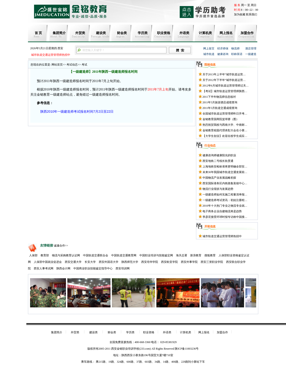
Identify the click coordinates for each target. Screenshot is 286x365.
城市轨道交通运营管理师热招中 (49, 54)
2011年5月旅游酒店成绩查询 (220, 102)
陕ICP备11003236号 (187, 348)
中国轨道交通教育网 (123, 255)
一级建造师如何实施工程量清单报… (225, 194)
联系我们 (251, 14)
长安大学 (90, 262)
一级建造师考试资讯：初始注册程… (225, 200)
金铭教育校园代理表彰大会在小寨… (225, 130)
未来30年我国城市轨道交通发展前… (225, 172)
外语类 (184, 33)
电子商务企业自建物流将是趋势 (222, 211)
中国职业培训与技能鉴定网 (156, 255)
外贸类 (80, 33)
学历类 (143, 33)
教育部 (45, 255)
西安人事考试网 (43, 268)
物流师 (235, 48)
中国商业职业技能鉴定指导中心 (93, 268)
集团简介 (59, 33)
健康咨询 (222, 54)
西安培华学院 (149, 262)
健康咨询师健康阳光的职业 (219, 155)
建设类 (101, 33)
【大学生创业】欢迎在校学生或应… (225, 136)
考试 (84, 64)
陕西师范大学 (129, 262)
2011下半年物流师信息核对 (219, 96)
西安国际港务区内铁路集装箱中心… (225, 183)
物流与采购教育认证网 (66, 255)
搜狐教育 (210, 255)
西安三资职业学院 (212, 262)
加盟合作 (247, 33)
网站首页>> (59, 64)
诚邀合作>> (61, 245)
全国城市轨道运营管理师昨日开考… (225, 113)
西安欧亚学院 (169, 262)
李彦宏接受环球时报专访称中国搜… (225, 217)
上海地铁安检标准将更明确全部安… (225, 166)
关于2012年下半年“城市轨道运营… (224, 80)
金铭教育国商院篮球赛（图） (221, 119)
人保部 (33, 255)
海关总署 (181, 255)
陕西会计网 (63, 268)
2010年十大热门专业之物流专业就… (225, 205)
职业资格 (163, 33)
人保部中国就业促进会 (48, 262)
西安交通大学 (73, 262)
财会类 (122, 33)
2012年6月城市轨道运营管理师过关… (226, 85)
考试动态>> (73, 64)
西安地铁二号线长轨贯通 (218, 161)
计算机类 (205, 33)
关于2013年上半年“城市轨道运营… (224, 74)
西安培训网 (123, 268)
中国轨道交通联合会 (95, 255)
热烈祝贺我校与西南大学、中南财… (225, 124)
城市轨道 (208, 54)
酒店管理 (250, 48)
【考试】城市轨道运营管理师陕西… (225, 91)
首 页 (38, 33)
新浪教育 (195, 255)
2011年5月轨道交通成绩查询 (220, 108)
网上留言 (208, 48)
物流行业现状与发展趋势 (218, 189)
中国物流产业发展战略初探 (219, 177)
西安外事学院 (189, 262)
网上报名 (226, 33)
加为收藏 (239, 14)
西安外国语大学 (108, 262)
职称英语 (236, 54)
